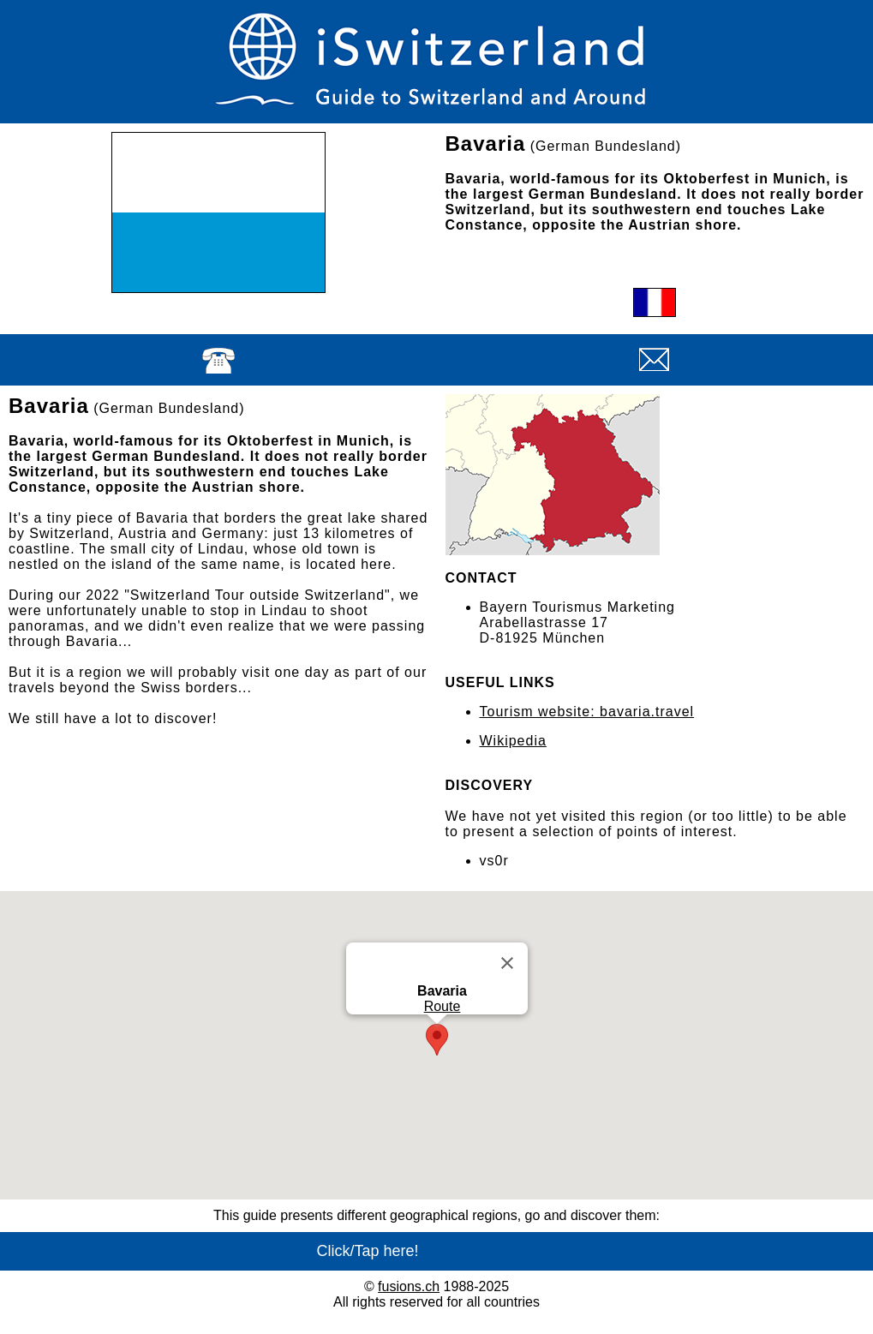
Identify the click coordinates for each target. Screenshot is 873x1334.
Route (441, 1006)
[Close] (507, 963)
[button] (437, 1040)
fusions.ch (408, 1286)
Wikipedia (513, 740)
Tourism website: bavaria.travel (587, 711)
